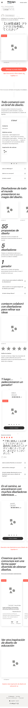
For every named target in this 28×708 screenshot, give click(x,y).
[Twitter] (12, 703)
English (17, 700)
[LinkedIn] (14, 703)
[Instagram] (17, 703)
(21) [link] (21, 397)
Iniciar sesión (23, 2)
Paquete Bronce (16, 611)
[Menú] (2, 2)
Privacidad (21, 698)
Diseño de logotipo (9, 6)
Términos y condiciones (11, 698)
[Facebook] (10, 703)
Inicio (2, 6)
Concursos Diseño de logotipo (9, 8)
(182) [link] (20, 507)
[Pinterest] (16, 703)
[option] (11, 163)
